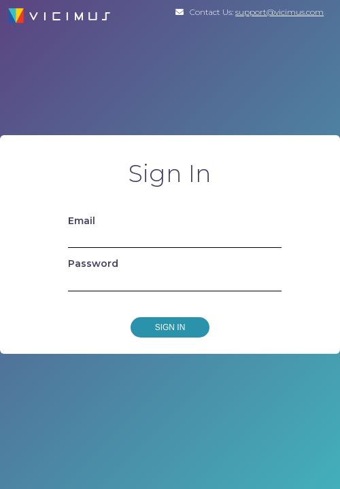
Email (81, 221)
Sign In (170, 327)
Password (93, 263)
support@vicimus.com (279, 12)
